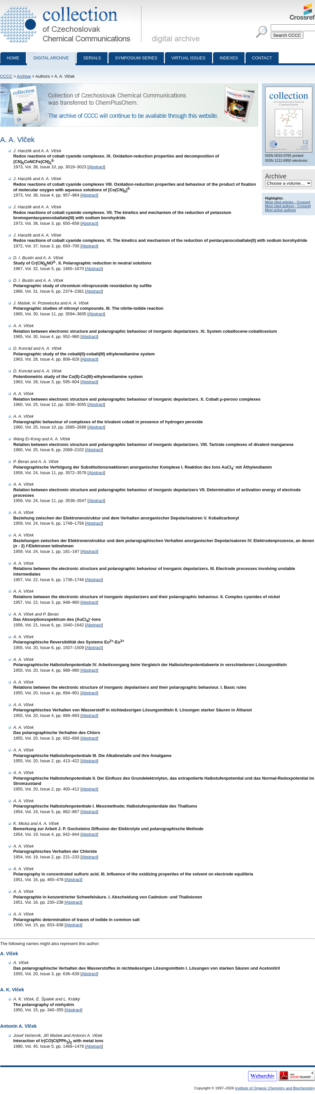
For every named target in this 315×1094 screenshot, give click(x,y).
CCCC (6, 76)
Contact (262, 57)
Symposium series (136, 57)
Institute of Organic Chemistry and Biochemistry (275, 1088)
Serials (92, 57)
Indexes (229, 57)
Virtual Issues (188, 57)
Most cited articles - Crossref (287, 202)
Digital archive (51, 57)
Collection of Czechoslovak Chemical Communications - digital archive (72, 6)
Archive (24, 76)
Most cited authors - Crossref (288, 206)
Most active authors (280, 210)
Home (13, 57)
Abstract (96, 166)
